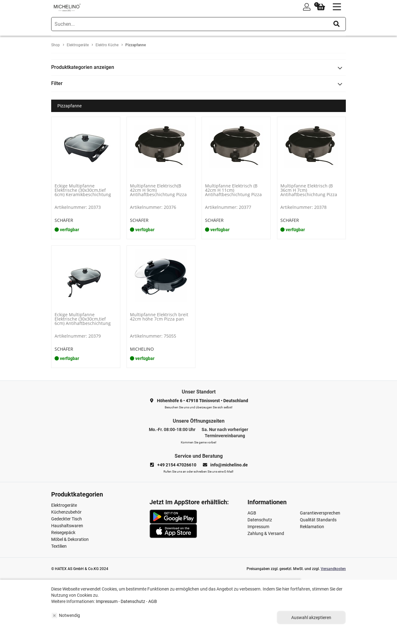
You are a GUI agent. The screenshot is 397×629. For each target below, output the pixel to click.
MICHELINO (142, 349)
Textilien (59, 546)
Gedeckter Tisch (66, 518)
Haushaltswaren (67, 525)
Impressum (258, 526)
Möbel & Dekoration (70, 539)
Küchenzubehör (66, 512)
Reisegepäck (63, 532)
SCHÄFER (64, 220)
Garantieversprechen (320, 512)
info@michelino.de (229, 464)
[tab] (198, 67)
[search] (198, 24)
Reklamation (312, 526)
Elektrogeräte (64, 505)
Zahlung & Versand (266, 533)
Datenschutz (260, 519)
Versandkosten (333, 569)
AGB (252, 512)
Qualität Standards (318, 519)
